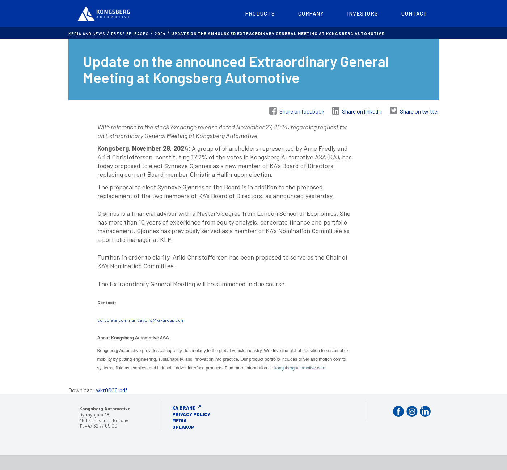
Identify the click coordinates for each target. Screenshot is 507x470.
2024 (160, 33)
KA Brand (184, 408)
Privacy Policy (191, 414)
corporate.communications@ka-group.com (141, 319)
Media (179, 420)
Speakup (183, 427)
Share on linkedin (362, 111)
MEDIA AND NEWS (87, 33)
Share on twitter (419, 111)
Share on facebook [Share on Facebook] (302, 111)
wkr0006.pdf (111, 389)
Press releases (130, 33)
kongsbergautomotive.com (299, 368)
